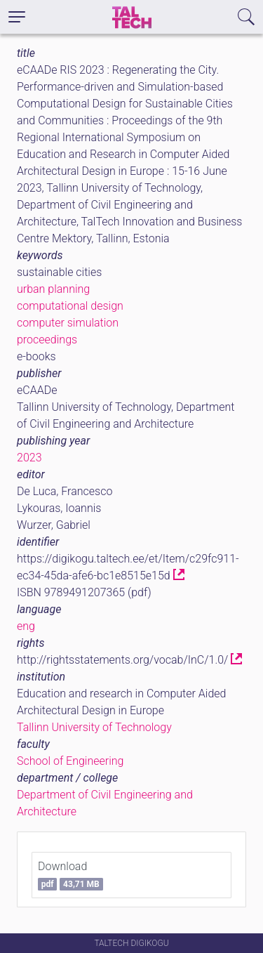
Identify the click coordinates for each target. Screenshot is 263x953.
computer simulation (68, 322)
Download (70, 875)
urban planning (53, 289)
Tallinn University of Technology (94, 727)
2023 (29, 457)
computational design (70, 306)
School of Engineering (70, 761)
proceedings (47, 339)
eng (26, 626)
